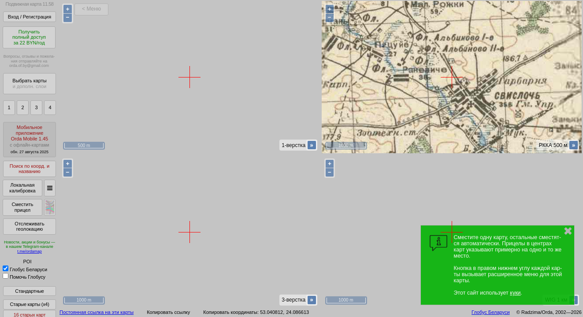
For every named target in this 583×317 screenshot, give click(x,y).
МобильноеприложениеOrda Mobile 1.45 (29, 139)
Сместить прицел (22, 207)
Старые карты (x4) (29, 304)
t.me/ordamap (29, 251)
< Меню (91, 9)
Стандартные (29, 291)
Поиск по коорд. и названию (29, 168)
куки (515, 293)
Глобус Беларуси (25, 269)
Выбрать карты (29, 83)
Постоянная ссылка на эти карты (96, 312)
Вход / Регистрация (29, 16)
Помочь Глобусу (24, 277)
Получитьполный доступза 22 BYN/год (29, 37)
